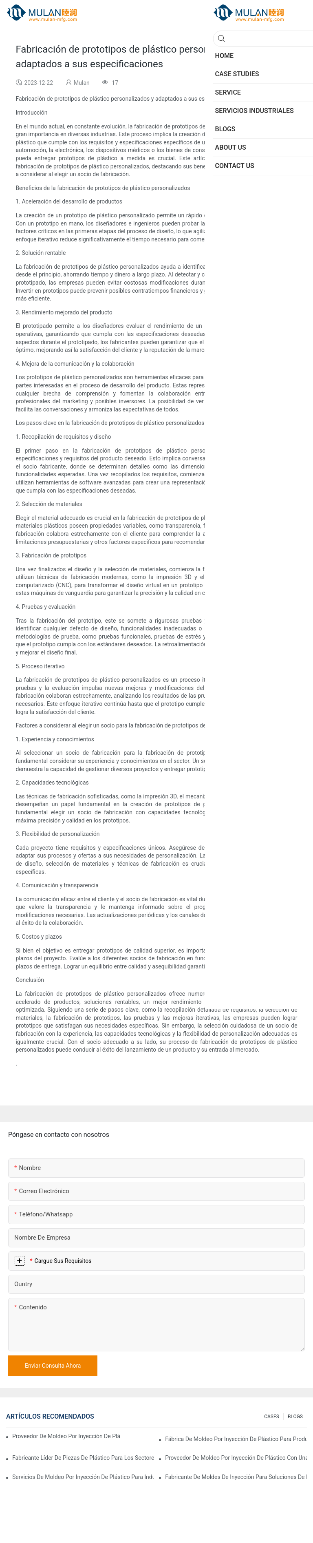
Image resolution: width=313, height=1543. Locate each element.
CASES (271, 1416)
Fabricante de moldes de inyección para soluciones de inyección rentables (236, 1477)
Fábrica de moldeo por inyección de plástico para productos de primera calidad (236, 1439)
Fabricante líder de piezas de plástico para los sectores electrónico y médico (83, 1458)
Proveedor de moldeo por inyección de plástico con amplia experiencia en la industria (66, 1436)
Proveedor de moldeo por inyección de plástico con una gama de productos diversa (236, 1458)
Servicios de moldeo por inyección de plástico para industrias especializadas (83, 1477)
